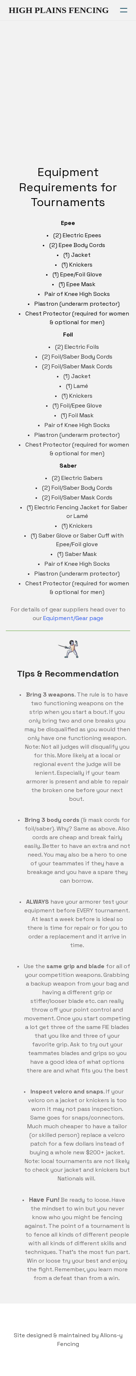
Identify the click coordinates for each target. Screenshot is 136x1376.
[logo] (59, 10)
